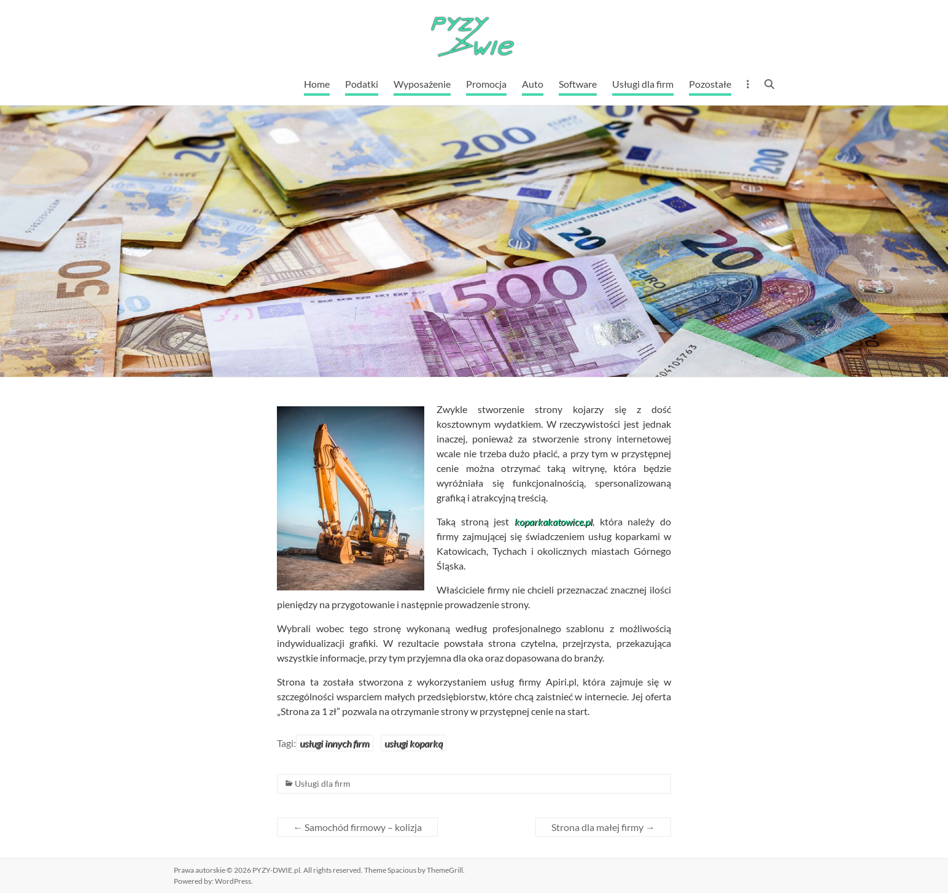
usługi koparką (413, 743)
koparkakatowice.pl (553, 521)
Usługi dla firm (643, 84)
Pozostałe (710, 84)
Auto (532, 84)
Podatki (361, 84)
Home (317, 84)
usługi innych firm (335, 743)
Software (578, 84)
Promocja (486, 84)
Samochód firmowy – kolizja (357, 827)
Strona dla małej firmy (603, 827)
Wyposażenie (422, 84)
